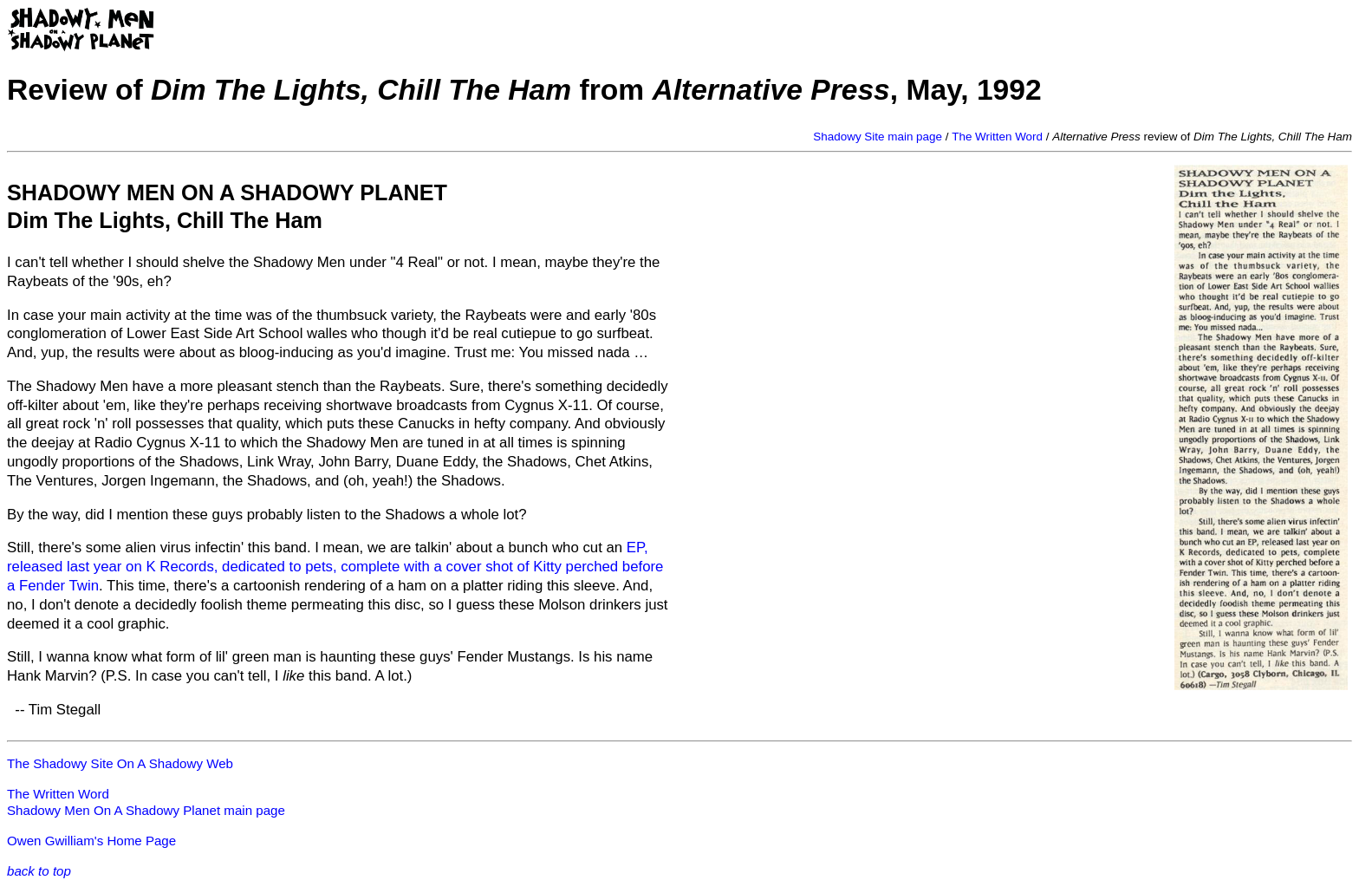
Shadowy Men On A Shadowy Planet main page (146, 810)
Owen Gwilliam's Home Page (91, 840)
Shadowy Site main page (877, 136)
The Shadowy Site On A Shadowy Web (120, 763)
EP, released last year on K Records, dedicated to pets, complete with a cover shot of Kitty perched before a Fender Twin (335, 566)
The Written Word (997, 136)
